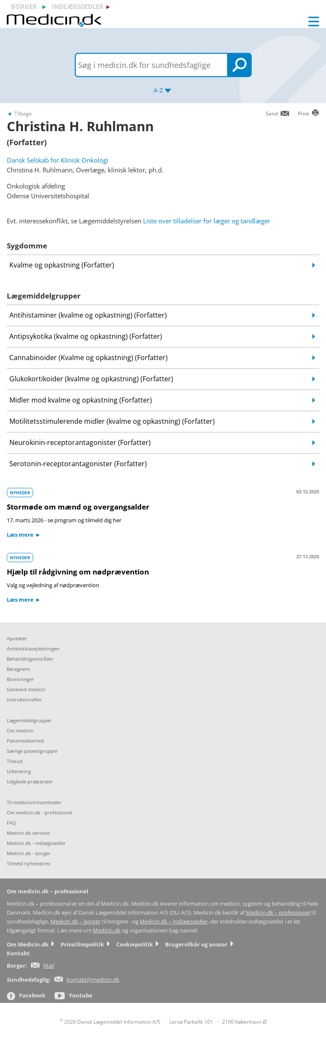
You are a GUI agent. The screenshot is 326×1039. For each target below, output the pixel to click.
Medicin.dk (107, 930)
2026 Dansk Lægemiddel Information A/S (110, 1021)
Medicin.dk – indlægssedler (174, 921)
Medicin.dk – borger (76, 921)
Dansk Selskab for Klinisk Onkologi (57, 160)
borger (24, 6)
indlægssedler (78, 6)
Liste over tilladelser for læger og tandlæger (206, 221)
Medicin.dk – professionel (278, 912)
